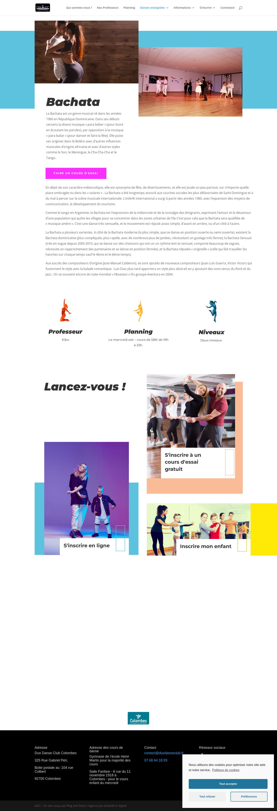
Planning (129, 7)
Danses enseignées (152, 7)
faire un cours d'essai (76, 173)
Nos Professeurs (107, 7)
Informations (182, 7)
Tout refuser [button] (207, 796)
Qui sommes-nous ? (79, 7)
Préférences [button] (249, 796)
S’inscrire (206, 7)
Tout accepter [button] (228, 783)
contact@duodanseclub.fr (164, 753)
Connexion (227, 7)
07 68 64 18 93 (155, 760)
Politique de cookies (225, 770)
